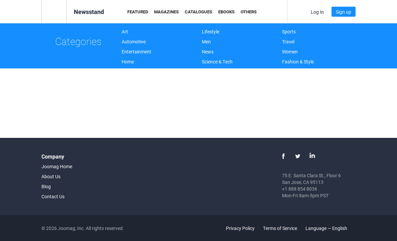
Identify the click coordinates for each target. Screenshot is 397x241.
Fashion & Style (298, 61)
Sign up (343, 12)
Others (249, 12)
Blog (46, 186)
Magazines (166, 12)
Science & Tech (217, 61)
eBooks (226, 12)
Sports (289, 31)
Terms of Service (280, 228)
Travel (288, 41)
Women (290, 51)
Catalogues (198, 12)
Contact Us (52, 196)
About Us (50, 176)
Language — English (330, 228)
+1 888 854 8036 (299, 189)
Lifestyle (210, 31)
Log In (317, 12)
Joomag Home (56, 166)
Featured (137, 12)
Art (125, 31)
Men (206, 41)
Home (128, 61)
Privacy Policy (240, 228)
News (208, 51)
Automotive (134, 41)
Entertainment (136, 51)
